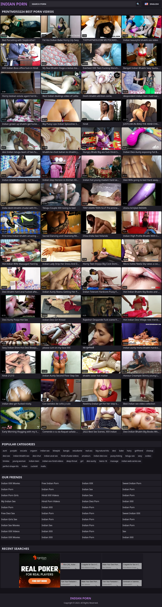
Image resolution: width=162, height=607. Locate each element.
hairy (129, 450)
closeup (149, 450)
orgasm (33, 450)
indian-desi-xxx (100, 456)
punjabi (13, 450)
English (154, 4)
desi (114, 450)
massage (114, 461)
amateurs (86, 456)
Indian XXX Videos (10, 531)
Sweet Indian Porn (132, 483)
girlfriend (139, 450)
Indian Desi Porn (90, 501)
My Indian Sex (8, 501)
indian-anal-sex (51, 456)
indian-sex (45, 450)
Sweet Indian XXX (131, 513)
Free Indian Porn (50, 483)
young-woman (19, 461)
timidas (6, 461)
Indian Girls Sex (9, 519)
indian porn (88, 513)
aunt (5, 450)
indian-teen (34, 461)
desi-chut (37, 456)
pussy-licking (116, 456)
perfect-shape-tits (11, 466)
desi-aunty (91, 461)
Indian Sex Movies (10, 525)
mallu (43, 466)
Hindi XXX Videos (50, 495)
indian (24, 466)
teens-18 (103, 461)
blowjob (56, 450)
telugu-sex (130, 456)
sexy (140, 456)
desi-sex (6, 456)
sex (124, 531)
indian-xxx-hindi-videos (52, 461)
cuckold (34, 466)
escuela (23, 450)
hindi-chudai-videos (70, 456)
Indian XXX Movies (10, 483)
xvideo (148, 456)
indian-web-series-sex (131, 461)
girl (81, 461)
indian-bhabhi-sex (21, 456)
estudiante (77, 450)
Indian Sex (47, 525)
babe (121, 450)
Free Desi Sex (8, 513)
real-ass (88, 450)
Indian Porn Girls (10, 495)
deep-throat (71, 461)
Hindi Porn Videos (51, 501)
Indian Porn (7, 489)
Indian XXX (47, 507)
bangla (66, 450)
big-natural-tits (102, 450)
